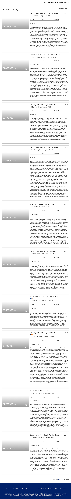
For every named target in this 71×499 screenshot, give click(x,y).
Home (45, 2)
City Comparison (52, 2)
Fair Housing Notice (61, 488)
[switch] (26, 27)
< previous (55, 479)
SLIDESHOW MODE (63, 8)
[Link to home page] (2, 2)
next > (67, 479)
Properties (60, 2)
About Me (66, 2)
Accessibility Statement (46, 488)
